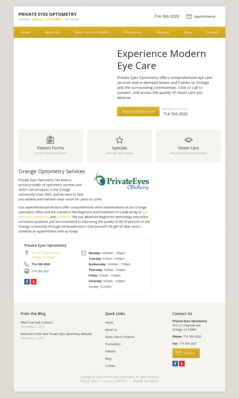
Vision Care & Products (91, 32)
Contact (212, 32)
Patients (163, 32)
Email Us (185, 353)
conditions (41, 217)
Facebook (27, 281)
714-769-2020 (166, 16)
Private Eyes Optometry (118, 377)
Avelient (153, 381)
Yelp (33, 281)
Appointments (201, 16)
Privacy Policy (89, 381)
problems (64, 217)
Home (25, 32)
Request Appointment (138, 111)
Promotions (133, 32)
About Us (52, 32)
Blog (187, 32)
